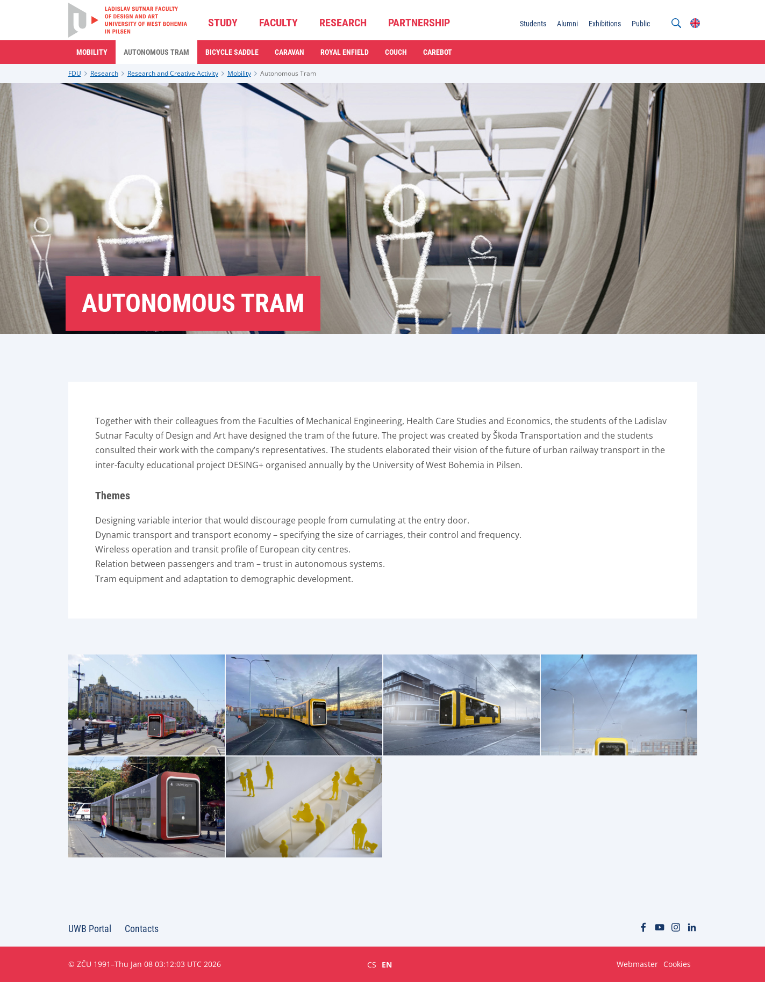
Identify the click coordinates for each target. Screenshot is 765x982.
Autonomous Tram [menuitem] (156, 52)
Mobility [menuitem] (92, 52)
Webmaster (637, 964)
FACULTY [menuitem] (278, 22)
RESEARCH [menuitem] (343, 22)
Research (104, 73)
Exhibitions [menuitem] (605, 23)
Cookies (677, 964)
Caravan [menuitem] (289, 52)
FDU (74, 73)
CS (371, 964)
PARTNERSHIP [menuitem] (419, 22)
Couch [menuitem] (396, 52)
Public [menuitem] (641, 23)
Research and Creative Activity (172, 73)
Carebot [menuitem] (437, 52)
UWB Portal (89, 928)
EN (387, 964)
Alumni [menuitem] (567, 23)
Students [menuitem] (533, 23)
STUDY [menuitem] (223, 22)
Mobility (239, 73)
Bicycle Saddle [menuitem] (232, 52)
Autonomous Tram (288, 73)
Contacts (142, 928)
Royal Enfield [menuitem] (344, 52)
